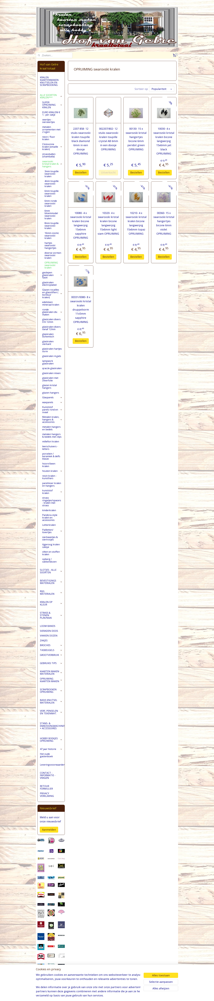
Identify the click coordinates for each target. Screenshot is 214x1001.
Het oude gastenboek (46, 755)
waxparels (52, 402)
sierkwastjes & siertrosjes (50, 538)
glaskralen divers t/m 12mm (51, 320)
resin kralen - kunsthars (49, 477)
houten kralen (52, 471)
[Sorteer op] (161, 88)
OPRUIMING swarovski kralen (51, 265)
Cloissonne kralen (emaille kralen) (52, 147)
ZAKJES (44, 640)
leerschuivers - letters (50, 448)
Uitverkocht (108, 172)
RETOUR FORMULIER (46, 787)
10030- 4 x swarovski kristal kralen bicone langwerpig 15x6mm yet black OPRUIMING (163, 140)
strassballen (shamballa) (48, 155)
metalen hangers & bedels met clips (51, 435)
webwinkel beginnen (118, 996)
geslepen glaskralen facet (52, 275)
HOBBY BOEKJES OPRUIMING (51, 740)
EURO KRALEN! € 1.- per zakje (51, 113)
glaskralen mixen (51, 373)
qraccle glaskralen (52, 368)
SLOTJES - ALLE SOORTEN (51, 571)
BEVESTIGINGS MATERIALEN (51, 582)
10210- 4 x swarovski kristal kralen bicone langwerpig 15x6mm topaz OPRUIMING (136, 223)
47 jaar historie (51, 749)
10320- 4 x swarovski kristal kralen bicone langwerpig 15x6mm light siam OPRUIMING (108, 223)
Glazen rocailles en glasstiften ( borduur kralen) (52, 293)
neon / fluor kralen (48, 138)
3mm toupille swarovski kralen (52, 174)
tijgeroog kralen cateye (51, 546)
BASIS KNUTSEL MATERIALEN (51, 701)
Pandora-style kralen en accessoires (49, 517)
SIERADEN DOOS (49, 630)
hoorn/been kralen (48, 465)
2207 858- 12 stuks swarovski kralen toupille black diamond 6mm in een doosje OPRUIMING (80, 140)
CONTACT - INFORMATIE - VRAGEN (47, 775)
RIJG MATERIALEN (51, 592)
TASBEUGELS (51, 650)
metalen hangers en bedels (51, 428)
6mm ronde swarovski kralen (51, 203)
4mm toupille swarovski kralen (52, 183)
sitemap (101, 996)
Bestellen (80, 172)
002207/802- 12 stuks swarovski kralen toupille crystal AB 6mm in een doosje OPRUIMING (108, 138)
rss (107, 996)
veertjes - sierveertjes (48, 121)
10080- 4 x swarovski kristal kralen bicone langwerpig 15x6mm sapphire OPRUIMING (80, 225)
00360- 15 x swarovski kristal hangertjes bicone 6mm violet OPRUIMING (163, 223)
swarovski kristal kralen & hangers (52, 164)
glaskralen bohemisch (48, 335)
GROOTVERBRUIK (51, 655)
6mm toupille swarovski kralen (52, 193)
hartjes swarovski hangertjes (50, 245)
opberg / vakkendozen (49, 560)
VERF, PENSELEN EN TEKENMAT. (51, 712)
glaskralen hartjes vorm (52, 350)
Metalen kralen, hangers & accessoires (52, 419)
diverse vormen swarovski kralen (53, 255)
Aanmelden (49, 829)
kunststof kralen (52, 492)
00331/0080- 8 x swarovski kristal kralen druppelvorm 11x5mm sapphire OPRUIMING (80, 309)
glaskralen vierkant (48, 343)
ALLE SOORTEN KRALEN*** (51, 96)
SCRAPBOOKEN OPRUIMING (51, 691)
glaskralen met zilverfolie (50, 379)
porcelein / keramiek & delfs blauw (51, 456)
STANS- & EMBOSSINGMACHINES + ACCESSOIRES (52, 726)
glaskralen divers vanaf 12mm (51, 328)
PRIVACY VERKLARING (47, 795)
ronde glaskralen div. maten (52, 312)
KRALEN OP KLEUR (51, 603)
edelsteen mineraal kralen (50, 303)
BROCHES (51, 645)
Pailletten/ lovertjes (52, 531)
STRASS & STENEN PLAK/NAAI (51, 615)
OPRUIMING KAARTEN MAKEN (51, 680)
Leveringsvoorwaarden (52, 764)
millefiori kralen (50, 441)
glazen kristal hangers (49, 386)
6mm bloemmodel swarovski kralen (51, 214)
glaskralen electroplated (49, 284)
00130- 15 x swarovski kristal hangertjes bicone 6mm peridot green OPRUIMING (136, 138)
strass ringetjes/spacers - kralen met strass (51, 501)
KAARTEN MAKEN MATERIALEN (51, 673)
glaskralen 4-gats (51, 356)
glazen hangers (50, 392)
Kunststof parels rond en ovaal (52, 409)
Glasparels (52, 397)
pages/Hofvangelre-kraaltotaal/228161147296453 (51, 984)
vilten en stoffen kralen (51, 553)
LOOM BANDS (47, 626)
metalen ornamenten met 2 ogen (51, 129)
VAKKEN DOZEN (48, 635)
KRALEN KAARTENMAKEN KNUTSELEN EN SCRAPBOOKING (49, 81)
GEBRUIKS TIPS (51, 663)
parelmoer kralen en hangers (51, 484)
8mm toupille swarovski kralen (52, 226)
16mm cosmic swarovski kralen (52, 235)
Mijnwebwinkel (143, 996)
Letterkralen (49, 524)
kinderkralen (49, 510)
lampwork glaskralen (48, 362)
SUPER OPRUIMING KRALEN (52, 105)
